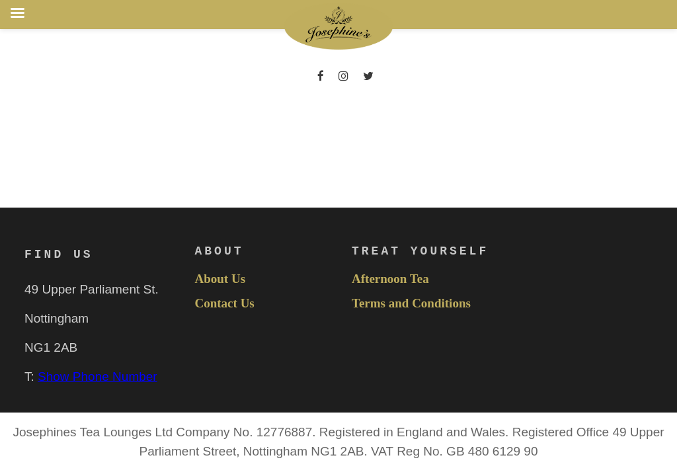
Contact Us (225, 303)
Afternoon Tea (390, 279)
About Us (220, 279)
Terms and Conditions (411, 303)
